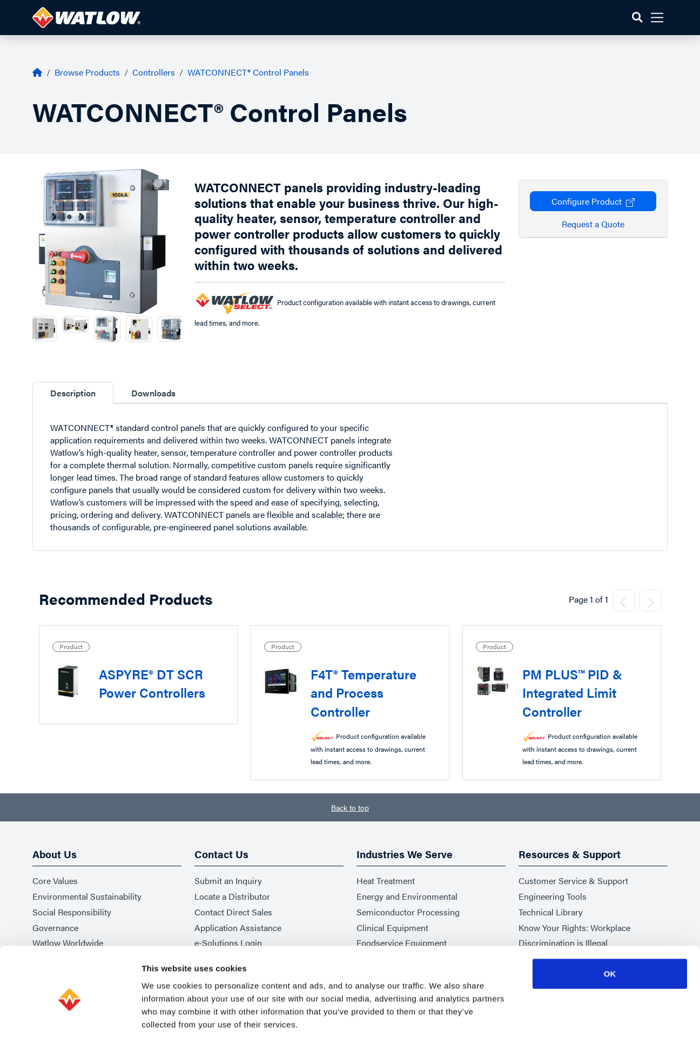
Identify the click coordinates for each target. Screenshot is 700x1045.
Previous (24, 328)
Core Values (55, 880)
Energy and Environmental (406, 896)
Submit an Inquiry (228, 880)
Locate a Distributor (232, 896)
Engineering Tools (553, 896)
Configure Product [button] (593, 201)
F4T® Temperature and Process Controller (363, 692)
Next (189, 328)
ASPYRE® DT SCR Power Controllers (152, 683)
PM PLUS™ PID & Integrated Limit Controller (572, 692)
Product (71, 646)
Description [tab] (73, 393)
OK (610, 929)
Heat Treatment (385, 880)
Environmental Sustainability (87, 896)
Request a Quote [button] (593, 224)
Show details (567, 1023)
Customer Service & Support (573, 880)
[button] (637, 17)
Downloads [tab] (153, 393)
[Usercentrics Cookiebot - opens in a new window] (70, 1024)
